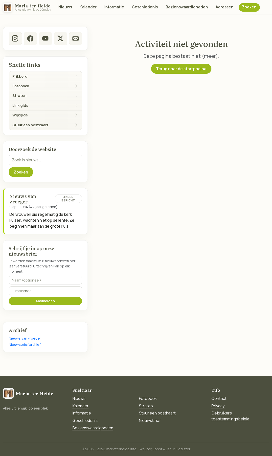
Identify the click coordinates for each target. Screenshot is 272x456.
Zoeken (249, 7)
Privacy (218, 406)
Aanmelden (45, 301)
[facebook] (30, 38)
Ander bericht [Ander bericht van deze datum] (68, 198)
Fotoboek (148, 398)
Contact (219, 398)
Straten (146, 406)
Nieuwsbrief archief (25, 344)
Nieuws (65, 7)
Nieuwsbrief (150, 420)
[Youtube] (45, 38)
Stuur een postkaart (157, 413)
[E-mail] (75, 38)
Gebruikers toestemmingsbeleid (230, 416)
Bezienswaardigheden (187, 7)
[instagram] (15, 38)
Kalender (88, 7)
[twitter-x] (60, 38)
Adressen (224, 7)
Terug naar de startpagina (181, 68)
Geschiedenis (145, 7)
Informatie (114, 7)
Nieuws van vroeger (25, 338)
